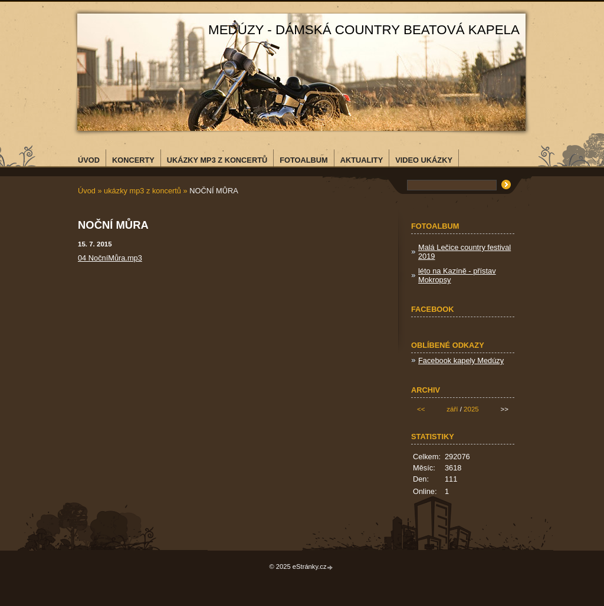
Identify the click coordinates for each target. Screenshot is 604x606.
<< (421, 409)
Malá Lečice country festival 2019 (464, 252)
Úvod (87, 190)
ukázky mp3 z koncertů (142, 190)
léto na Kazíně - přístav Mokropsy (457, 275)
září (452, 409)
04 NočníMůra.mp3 (110, 257)
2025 (471, 409)
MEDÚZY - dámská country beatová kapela (364, 29)
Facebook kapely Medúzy (461, 360)
